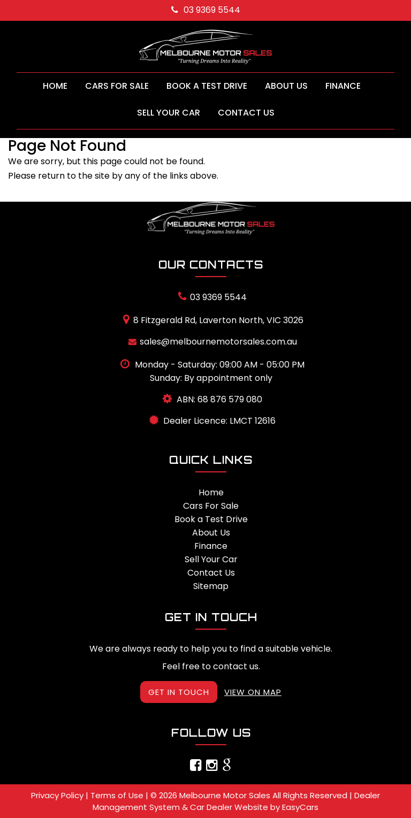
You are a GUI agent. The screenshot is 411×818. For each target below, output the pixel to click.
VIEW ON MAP (252, 692)
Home (55, 86)
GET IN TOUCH (178, 692)
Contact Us (246, 112)
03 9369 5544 (205, 10)
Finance (343, 86)
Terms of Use (118, 795)
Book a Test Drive (206, 86)
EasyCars (300, 807)
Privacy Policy (58, 795)
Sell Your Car (168, 112)
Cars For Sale (117, 86)
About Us (286, 86)
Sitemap (211, 586)
